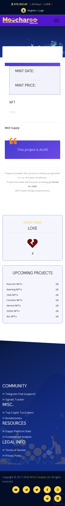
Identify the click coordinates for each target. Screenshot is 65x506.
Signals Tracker (14, 399)
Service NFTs (32, 306)
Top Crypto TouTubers (19, 412)
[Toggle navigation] (57, 21)
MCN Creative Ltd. (40, 477)
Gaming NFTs (32, 289)
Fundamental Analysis (18, 437)
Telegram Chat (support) (20, 394)
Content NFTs (32, 300)
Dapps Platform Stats (18, 431)
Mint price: (25, 85)
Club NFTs (32, 295)
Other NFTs (32, 311)
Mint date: (24, 71)
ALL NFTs (32, 316)
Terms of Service (15, 450)
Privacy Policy (13, 455)
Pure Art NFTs (32, 284)
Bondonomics (13, 418)
